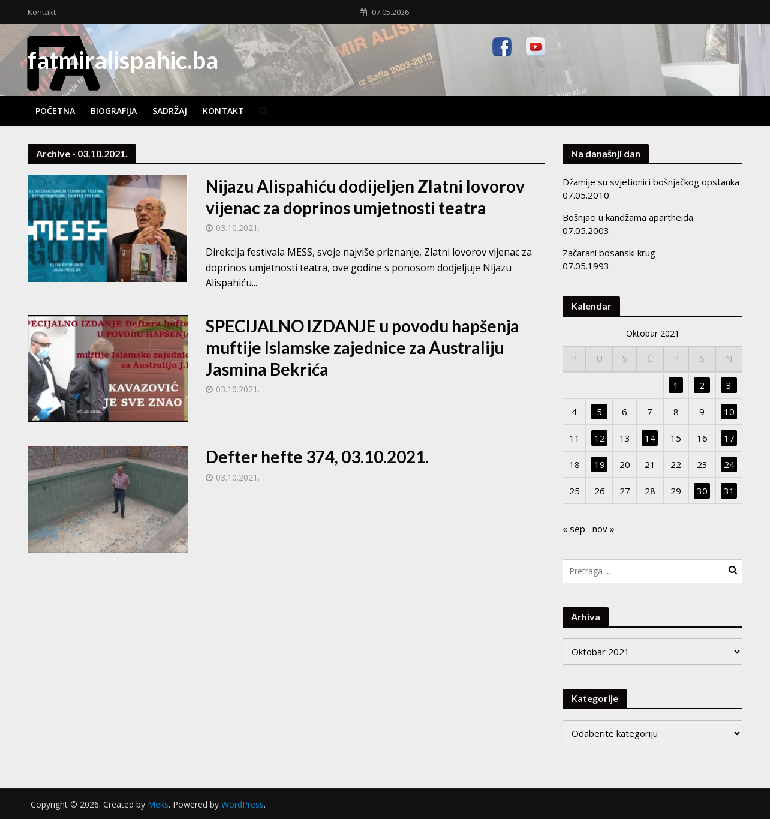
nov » (603, 529)
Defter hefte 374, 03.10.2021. (317, 456)
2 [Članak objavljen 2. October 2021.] (702, 385)
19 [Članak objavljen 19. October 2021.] (599, 464)
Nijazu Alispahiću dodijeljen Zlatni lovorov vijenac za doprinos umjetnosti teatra (365, 197)
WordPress (242, 804)
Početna (55, 110)
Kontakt (42, 12)
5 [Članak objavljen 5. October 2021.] (599, 412)
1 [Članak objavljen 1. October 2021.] (676, 385)
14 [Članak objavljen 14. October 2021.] (650, 438)
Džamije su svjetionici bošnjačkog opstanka (651, 182)
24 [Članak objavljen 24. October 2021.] (729, 464)
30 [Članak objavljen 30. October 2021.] (702, 491)
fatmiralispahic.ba (123, 60)
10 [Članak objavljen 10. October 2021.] (729, 412)
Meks (158, 804)
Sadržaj (169, 110)
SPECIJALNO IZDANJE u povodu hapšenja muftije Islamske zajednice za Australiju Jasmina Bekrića (362, 347)
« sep (574, 529)
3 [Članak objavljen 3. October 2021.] (729, 385)
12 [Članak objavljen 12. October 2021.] (599, 438)
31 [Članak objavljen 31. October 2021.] (729, 491)
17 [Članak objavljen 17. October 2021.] (729, 438)
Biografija (114, 110)
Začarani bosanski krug (609, 253)
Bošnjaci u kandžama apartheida (628, 217)
